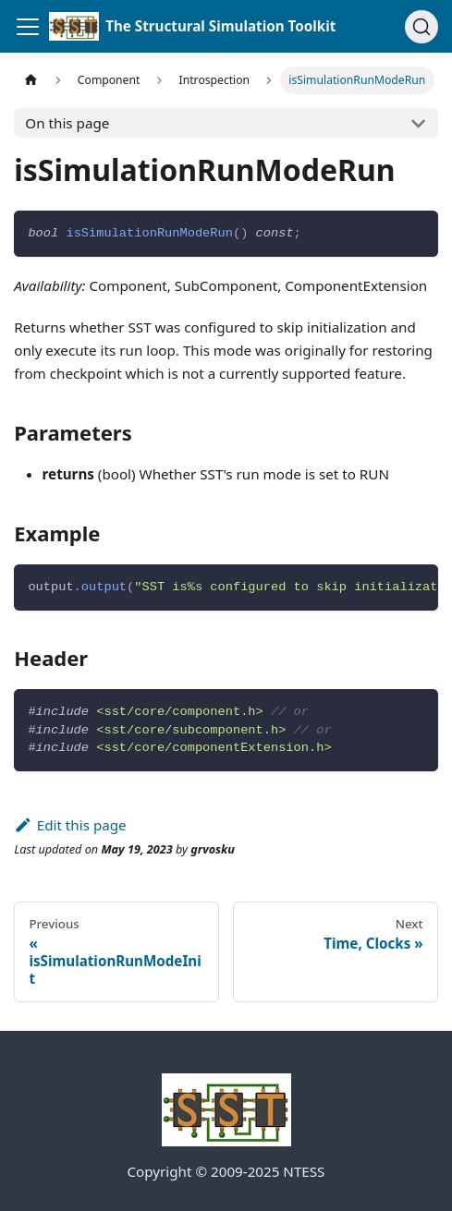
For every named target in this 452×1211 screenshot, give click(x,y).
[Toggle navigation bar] (28, 27)
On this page (67, 123)
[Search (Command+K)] (421, 26)
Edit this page (70, 825)
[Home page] (30, 80)
